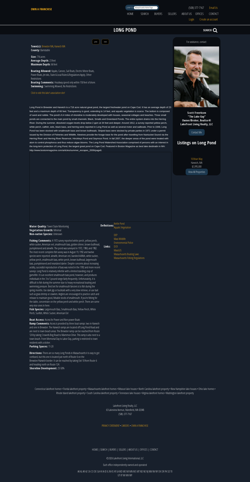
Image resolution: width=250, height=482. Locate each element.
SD (168, 471)
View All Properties (196, 172)
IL (108, 471)
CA (89, 471)
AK (79, 471)
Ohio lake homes (206, 389)
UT (119, 475)
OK (159, 471)
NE (144, 471)
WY (130, 475)
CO (92, 471)
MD (120, 471)
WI (124, 475)
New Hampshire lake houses (184, 389)
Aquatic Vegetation (122, 227)
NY (157, 471)
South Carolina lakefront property (102, 393)
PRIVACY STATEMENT (110, 426)
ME (124, 471)
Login (191, 19)
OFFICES (199, 14)
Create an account (208, 19)
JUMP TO (130, 7)
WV (127, 475)
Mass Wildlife (120, 239)
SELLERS (172, 14)
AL (81, 471)
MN (131, 471)
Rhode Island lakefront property (70, 393)
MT (138, 471)
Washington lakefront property (180, 393)
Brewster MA (47, 46)
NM (150, 471)
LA (118, 471)
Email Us (213, 8)
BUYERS (158, 14)
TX (171, 471)
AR (84, 471)
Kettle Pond (119, 223)
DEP (115, 235)
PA (166, 471)
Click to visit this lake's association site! (48, 93)
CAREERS (125, 426)
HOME (130, 14)
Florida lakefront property (74, 389)
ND (141, 471)
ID (106, 471)
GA (98, 471)
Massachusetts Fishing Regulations (129, 258)
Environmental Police (123, 243)
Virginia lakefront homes (153, 393)
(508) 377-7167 (196, 8)
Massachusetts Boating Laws (126, 254)
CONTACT (214, 14)
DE (95, 471)
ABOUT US (187, 14)
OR (162, 471)
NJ (147, 471)
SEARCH (145, 14)
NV (154, 471)
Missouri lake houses (127, 389)
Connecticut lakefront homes (48, 389)
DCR (116, 246)
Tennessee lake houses (129, 393)
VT (121, 475)
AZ (86, 471)
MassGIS (118, 250)
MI (127, 471)
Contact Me (196, 132)
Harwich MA (59, 46)
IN (110, 471)
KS (112, 471)
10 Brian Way (196, 159)
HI (101, 471)
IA (103, 471)
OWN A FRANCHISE (41, 9)
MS (134, 471)
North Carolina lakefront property (154, 389)
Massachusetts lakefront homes (102, 389)
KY (115, 471)
